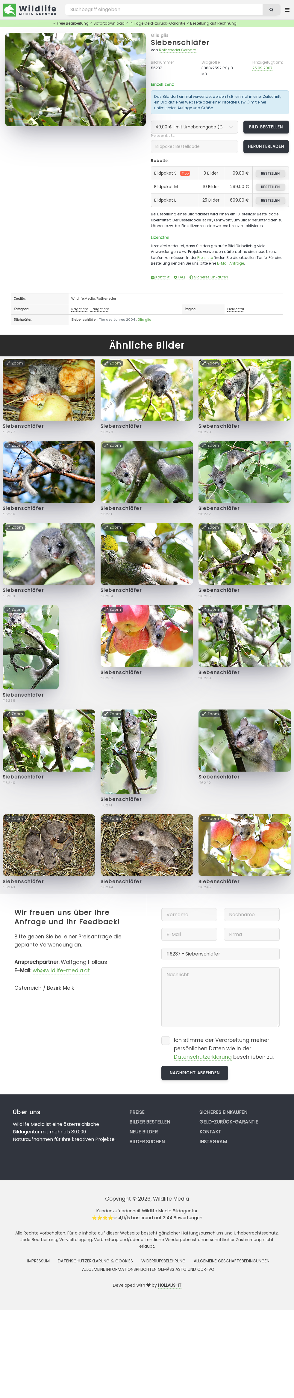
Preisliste (205, 257)
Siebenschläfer (180, 42)
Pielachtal (235, 309)
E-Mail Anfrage (230, 263)
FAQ (179, 277)
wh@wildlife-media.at (61, 970)
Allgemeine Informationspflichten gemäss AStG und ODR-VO (148, 1269)
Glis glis (160, 35)
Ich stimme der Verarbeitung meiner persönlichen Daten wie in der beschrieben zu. (224, 1048)
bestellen (270, 173)
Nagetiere (79, 309)
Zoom (131, 40)
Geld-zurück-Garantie (228, 1122)
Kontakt (160, 277)
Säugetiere (99, 309)
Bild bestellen (266, 127)
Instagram (213, 1141)
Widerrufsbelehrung (163, 1261)
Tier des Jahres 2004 (117, 319)
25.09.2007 (262, 67)
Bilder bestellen (149, 1122)
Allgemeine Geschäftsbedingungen (231, 1261)
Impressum (38, 1261)
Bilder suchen (147, 1141)
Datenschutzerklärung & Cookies (95, 1261)
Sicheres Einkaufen (209, 277)
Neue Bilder (143, 1132)
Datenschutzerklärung (203, 1056)
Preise (137, 1112)
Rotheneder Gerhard (177, 49)
